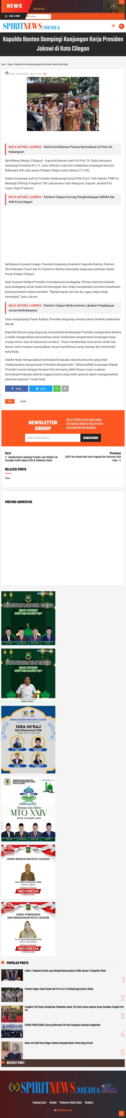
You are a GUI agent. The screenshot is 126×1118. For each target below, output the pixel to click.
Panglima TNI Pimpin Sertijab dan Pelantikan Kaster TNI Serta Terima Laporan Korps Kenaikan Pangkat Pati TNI (74, 1009)
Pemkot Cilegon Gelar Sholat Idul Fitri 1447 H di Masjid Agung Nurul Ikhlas (59, 989)
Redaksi (89, 1103)
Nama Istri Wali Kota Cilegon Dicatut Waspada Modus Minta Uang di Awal (59, 1043)
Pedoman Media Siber (70, 1103)
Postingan (31, 16)
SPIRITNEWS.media (64, 1110)
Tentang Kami (39, 1103)
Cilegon (23, 401)
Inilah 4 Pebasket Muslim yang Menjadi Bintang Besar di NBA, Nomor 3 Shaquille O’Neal (65, 971)
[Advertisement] (63, 233)
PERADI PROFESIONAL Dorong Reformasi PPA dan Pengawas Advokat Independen (62, 1025)
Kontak (53, 1103)
